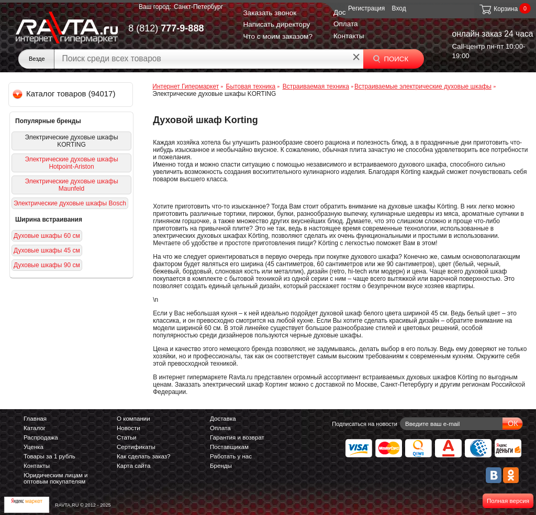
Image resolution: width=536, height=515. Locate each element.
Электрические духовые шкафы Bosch (70, 203)
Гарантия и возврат (237, 437)
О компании (133, 418)
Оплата (345, 24)
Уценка (33, 447)
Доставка (223, 418)
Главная (35, 418)
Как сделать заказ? (144, 456)
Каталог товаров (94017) (64, 93)
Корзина (498, 9)
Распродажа (41, 437)
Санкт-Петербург (198, 6)
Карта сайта (133, 466)
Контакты (348, 36)
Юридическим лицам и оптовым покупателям (56, 478)
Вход (399, 8)
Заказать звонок (269, 13)
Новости (128, 428)
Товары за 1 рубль (49, 456)
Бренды (221, 466)
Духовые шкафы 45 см (47, 250)
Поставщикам (229, 447)
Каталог (35, 428)
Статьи (126, 437)
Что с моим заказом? (277, 36)
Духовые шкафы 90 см (47, 265)
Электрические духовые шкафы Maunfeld (71, 185)
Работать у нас (231, 456)
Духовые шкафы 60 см (47, 235)
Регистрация (366, 8)
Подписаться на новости (364, 424)
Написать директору (276, 24)
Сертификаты (136, 447)
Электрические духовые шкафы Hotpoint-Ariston (71, 163)
